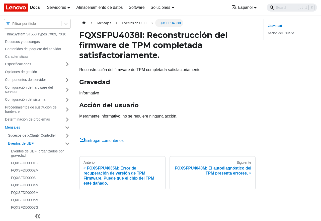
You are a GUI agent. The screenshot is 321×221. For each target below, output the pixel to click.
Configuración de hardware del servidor (29, 89)
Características (16, 56)
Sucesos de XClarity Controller (32, 135)
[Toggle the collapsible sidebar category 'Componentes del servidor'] (67, 80)
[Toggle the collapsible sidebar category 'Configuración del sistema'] (67, 100)
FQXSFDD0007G (24, 207)
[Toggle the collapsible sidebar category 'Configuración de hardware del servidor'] (67, 90)
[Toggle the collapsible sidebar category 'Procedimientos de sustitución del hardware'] (67, 110)
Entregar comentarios (101, 140)
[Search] (292, 8)
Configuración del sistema (25, 99)
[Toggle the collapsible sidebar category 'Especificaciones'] (67, 64)
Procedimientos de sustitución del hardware (31, 109)
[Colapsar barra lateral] (37, 216)
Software (136, 7)
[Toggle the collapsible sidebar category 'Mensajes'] (67, 128)
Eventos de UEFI (21, 143)
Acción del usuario (281, 33)
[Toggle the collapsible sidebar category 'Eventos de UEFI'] (67, 144)
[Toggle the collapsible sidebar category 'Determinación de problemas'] (67, 120)
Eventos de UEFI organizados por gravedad (37, 153)
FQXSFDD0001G (24, 163)
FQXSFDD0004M (25, 185)
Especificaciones (18, 64)
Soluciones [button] (160, 7)
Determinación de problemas (27, 119)
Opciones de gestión (21, 72)
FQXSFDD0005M (25, 193)
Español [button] (242, 7)
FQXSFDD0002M (25, 170)
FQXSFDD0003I (24, 178)
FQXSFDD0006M (25, 200)
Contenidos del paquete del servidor (33, 49)
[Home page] (84, 23)
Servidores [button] (56, 7)
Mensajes (12, 127)
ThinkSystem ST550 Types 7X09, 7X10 (35, 34)
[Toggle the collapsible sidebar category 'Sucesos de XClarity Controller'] (67, 136)
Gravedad (275, 26)
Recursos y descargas (22, 42)
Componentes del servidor (25, 80)
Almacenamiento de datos (99, 7)
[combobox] (12, 24)
